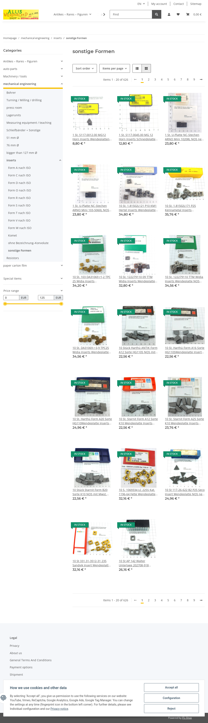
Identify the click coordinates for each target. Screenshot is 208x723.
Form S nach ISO (19, 205)
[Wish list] (178, 14)
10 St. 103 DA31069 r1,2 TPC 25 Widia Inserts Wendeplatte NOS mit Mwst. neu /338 (92, 279)
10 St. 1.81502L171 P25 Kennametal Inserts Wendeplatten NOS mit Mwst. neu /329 (180, 208)
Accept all (171, 687)
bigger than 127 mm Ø (21, 153)
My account (159, 4)
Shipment (16, 674)
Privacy (14, 646)
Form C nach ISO (19, 175)
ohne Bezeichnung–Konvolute (28, 243)
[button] (169, 14)
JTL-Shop (187, 718)
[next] (201, 79)
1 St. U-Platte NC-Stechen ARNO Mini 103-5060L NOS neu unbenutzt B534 (91, 208)
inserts (11, 160)
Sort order (83, 68)
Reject (171, 708)
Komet (12, 235)
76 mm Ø (12, 145)
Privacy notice (59, 708)
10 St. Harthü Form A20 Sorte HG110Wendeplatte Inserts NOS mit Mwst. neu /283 (92, 421)
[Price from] (11, 297)
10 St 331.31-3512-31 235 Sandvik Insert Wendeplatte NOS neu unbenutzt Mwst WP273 (91, 563)
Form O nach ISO (19, 190)
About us (16, 653)
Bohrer (11, 92)
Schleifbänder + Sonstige (23, 130)
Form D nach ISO (19, 183)
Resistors (12, 258)
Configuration (171, 698)
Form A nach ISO (19, 168)
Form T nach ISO (19, 213)
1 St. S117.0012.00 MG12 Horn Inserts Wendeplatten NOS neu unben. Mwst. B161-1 (91, 137)
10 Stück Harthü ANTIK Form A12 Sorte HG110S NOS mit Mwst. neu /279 (138, 350)
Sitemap (196, 4)
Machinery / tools (15, 76)
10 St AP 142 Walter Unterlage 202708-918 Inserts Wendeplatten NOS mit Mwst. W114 (137, 563)
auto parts (10, 69)
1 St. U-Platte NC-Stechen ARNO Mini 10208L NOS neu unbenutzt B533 (184, 137)
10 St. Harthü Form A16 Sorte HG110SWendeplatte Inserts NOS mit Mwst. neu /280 (184, 350)
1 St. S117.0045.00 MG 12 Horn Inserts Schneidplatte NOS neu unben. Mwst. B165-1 (137, 137)
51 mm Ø (12, 138)
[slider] (5, 304)
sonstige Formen (19, 250)
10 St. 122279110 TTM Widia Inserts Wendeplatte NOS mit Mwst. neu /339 (184, 279)
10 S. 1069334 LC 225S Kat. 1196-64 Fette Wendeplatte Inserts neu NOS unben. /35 (138, 492)
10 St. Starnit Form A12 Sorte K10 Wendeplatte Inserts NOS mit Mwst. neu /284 (138, 421)
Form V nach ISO (19, 220)
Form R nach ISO (19, 198)
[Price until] (46, 297)
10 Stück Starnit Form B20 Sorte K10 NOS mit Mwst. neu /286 (90, 492)
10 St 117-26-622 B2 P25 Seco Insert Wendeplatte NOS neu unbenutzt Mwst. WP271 (185, 492)
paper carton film (15, 265)
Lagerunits (13, 115)
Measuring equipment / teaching (28, 123)
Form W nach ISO (19, 228)
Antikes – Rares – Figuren (20, 61)
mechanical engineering (19, 84)
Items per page (113, 68)
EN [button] (139, 4)
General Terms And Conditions (31, 660)
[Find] (131, 14)
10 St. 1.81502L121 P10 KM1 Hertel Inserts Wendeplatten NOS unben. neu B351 (138, 208)
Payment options (21, 667)
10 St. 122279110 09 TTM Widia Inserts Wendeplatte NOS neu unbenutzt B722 (137, 279)
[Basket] (194, 14)
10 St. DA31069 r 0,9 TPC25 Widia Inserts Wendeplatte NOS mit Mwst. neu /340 (91, 350)
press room (14, 108)
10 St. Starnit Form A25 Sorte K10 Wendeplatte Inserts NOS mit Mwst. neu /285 (184, 421)
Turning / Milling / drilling (24, 100)
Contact (178, 4)
